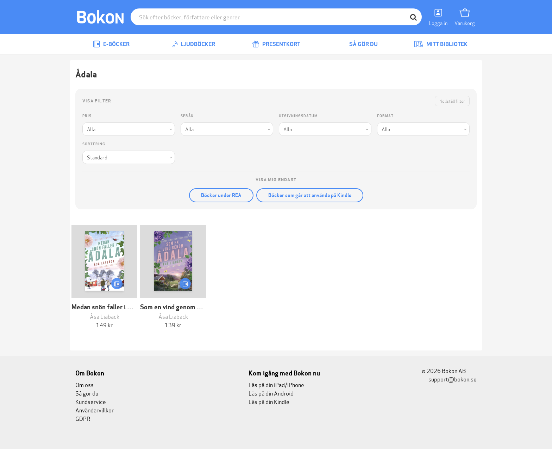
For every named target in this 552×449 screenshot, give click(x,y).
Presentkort (276, 44)
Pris (87, 116)
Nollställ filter (452, 101)
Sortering (93, 144)
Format (385, 116)
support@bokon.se (449, 379)
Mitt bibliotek (441, 44)
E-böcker (111, 44)
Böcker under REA (221, 195)
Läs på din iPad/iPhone (276, 384)
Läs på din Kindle (269, 401)
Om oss (84, 384)
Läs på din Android (271, 393)
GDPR (82, 418)
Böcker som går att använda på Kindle (309, 195)
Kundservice (90, 401)
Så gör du (358, 44)
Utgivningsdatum (298, 116)
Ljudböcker (193, 44)
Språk (187, 116)
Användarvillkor (94, 410)
